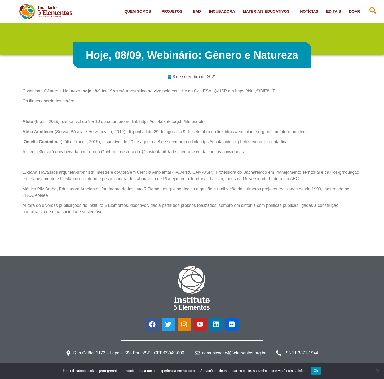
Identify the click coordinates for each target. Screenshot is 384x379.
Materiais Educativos (267, 11)
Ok (316, 371)
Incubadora (222, 11)
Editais (333, 11)
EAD (197, 11)
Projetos (173, 11)
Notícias (309, 11)
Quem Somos (139, 11)
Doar (354, 11)
